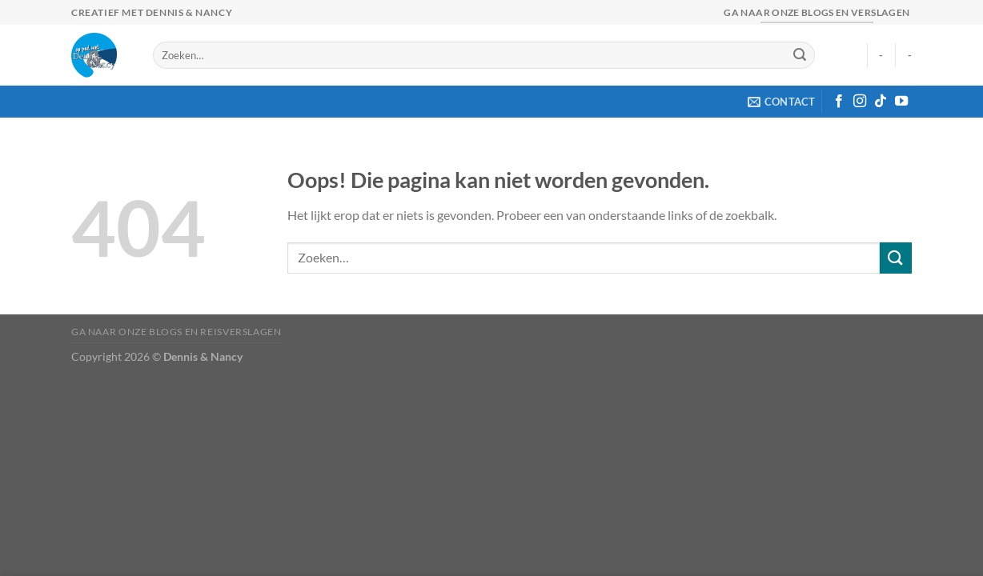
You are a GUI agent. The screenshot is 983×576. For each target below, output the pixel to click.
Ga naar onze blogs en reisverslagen (176, 332)
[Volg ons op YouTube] (901, 101)
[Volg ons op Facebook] (839, 101)
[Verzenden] (799, 55)
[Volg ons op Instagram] (859, 101)
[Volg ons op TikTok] (880, 101)
